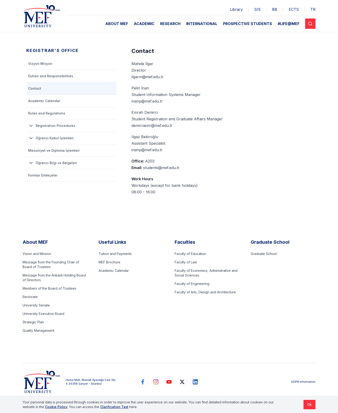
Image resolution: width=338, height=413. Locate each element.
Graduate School (264, 254)
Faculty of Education (190, 254)
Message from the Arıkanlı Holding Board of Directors (54, 277)
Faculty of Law (186, 262)
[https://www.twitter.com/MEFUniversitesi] (182, 382)
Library (236, 9)
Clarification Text (114, 407)
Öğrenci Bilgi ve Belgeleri (52, 163)
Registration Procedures (51, 126)
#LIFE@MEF (289, 23)
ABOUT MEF (116, 23)
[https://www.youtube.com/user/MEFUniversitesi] (169, 382)
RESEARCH (170, 23)
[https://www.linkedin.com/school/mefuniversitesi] (195, 382)
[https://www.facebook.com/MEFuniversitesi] (142, 382)
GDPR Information (303, 382)
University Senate (36, 305)
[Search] (310, 23)
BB (274, 9)
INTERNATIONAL (201, 23)
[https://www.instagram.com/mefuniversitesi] (156, 382)
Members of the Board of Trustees (49, 288)
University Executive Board (43, 314)
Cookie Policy (56, 407)
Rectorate (30, 297)
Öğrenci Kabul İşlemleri (51, 138)
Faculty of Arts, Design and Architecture (205, 292)
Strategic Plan (33, 322)
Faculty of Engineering (192, 284)
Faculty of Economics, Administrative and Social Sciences (206, 273)
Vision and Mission (37, 254)
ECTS (294, 9)
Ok (309, 404)
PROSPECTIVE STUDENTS (247, 23)
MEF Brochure (109, 262)
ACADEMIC (144, 23)
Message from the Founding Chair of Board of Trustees (51, 264)
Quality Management (38, 330)
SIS (257, 9)
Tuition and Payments (115, 254)
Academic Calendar (114, 271)
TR (312, 9)
